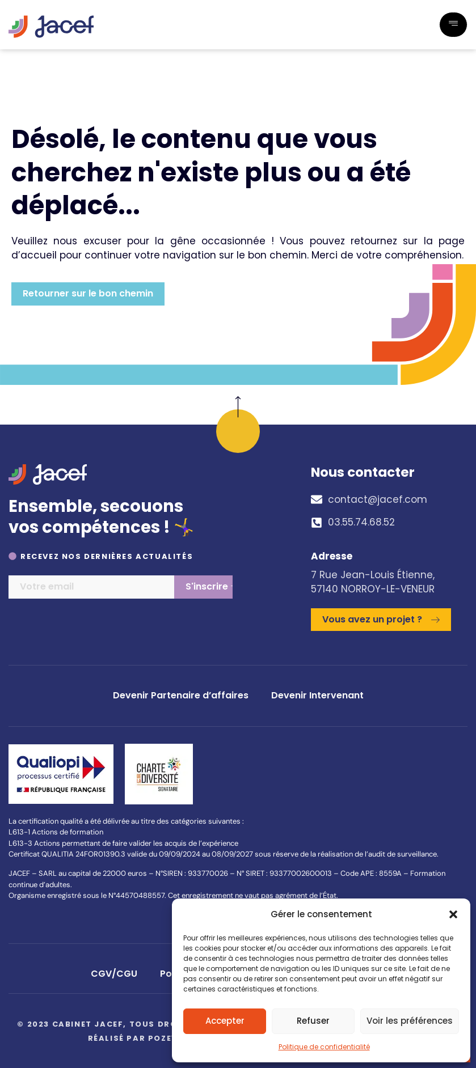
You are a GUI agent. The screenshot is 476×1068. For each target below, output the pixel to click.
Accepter (225, 1021)
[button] (453, 914)
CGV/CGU (114, 973)
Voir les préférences (410, 1021)
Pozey (163, 1038)
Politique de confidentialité (324, 1047)
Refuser (313, 1021)
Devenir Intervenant (317, 695)
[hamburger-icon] (453, 24)
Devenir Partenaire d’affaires (180, 695)
